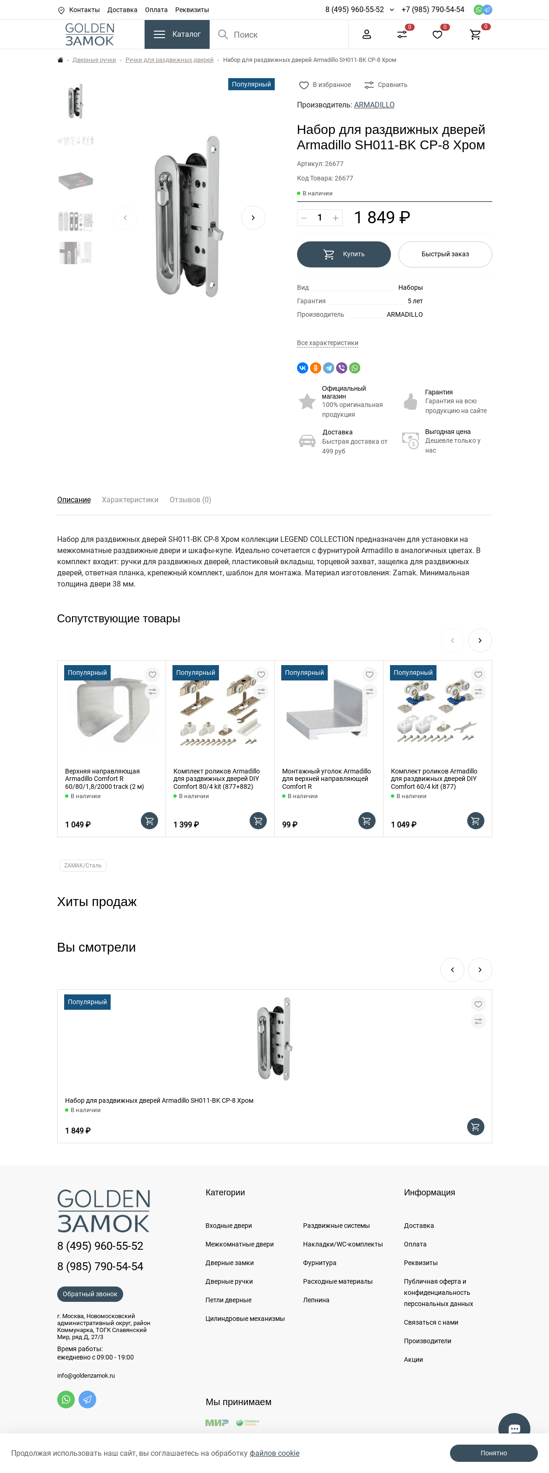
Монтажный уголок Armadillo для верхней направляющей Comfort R (326, 779)
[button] (253, 218)
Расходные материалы (338, 1281)
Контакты (84, 9)
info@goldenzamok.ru (86, 1376)
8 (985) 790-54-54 (100, 1266)
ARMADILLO (374, 104)
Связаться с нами (431, 1322)
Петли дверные (228, 1300)
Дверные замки (229, 1262)
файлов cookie (274, 1453)
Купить (344, 254)
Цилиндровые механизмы (245, 1318)
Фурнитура (320, 1262)
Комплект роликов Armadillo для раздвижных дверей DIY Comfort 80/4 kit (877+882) (216, 779)
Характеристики (130, 499)
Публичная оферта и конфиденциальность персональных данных (438, 1292)
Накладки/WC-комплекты (343, 1244)
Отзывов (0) (191, 499)
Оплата (156, 9)
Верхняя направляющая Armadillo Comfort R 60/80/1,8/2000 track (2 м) (104, 779)
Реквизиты (192, 9)
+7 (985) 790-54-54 (433, 9)
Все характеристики (327, 343)
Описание (74, 499)
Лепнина (316, 1300)
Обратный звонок (90, 1294)
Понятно (494, 1453)
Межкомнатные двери (239, 1244)
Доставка (122, 9)
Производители (427, 1341)
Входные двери (228, 1225)
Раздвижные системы (336, 1225)
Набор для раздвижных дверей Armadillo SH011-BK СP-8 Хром (159, 1100)
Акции (413, 1359)
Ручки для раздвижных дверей (170, 59)
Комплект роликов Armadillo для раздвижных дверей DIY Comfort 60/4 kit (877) (434, 779)
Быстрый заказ (445, 254)
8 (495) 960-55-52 (354, 9)
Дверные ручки (94, 59)
